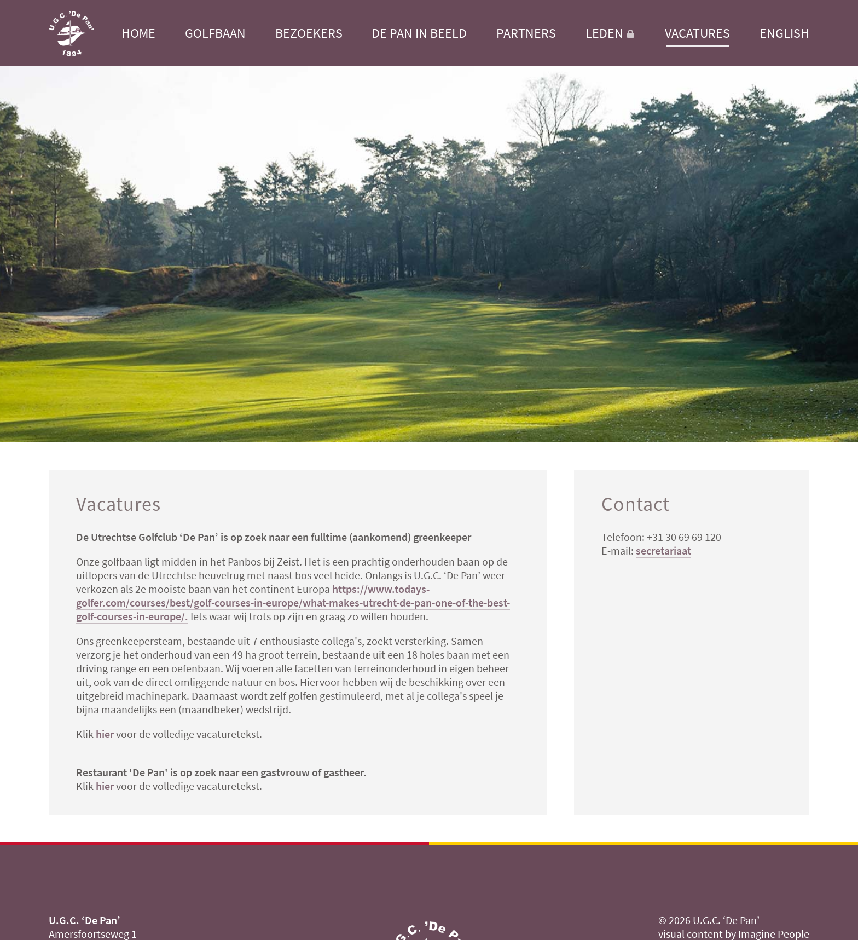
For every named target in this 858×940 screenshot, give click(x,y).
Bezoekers (309, 33)
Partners (526, 33)
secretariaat (663, 550)
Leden (610, 33)
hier (104, 734)
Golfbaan (215, 33)
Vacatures (697, 33)
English (784, 33)
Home (138, 33)
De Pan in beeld (419, 33)
